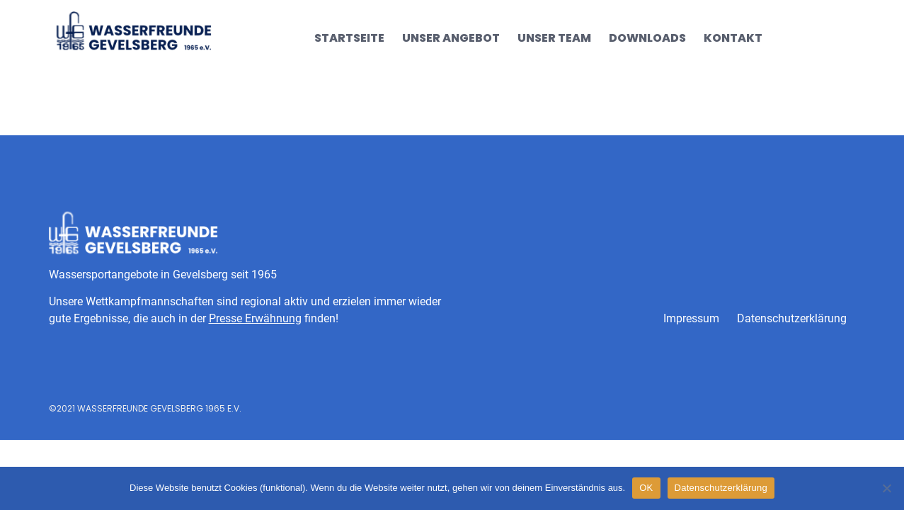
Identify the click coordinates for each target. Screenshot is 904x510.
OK (646, 487)
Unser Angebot (451, 38)
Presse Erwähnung (255, 318)
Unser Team (554, 38)
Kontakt (733, 38)
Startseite (349, 38)
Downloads (647, 38)
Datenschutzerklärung (792, 318)
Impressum (691, 318)
